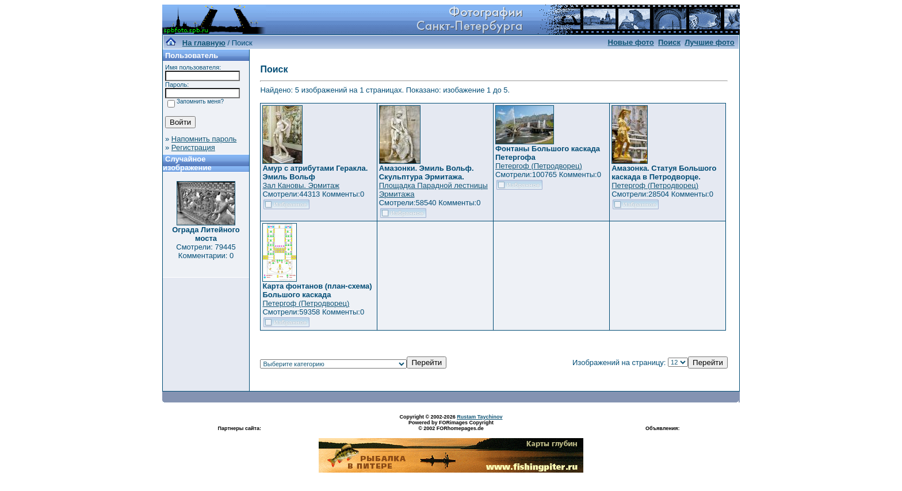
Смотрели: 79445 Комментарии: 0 (205, 251)
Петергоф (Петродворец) (538, 166)
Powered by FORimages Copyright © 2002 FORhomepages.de (451, 425)
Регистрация (193, 147)
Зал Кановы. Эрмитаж (300, 185)
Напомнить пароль (203, 139)
